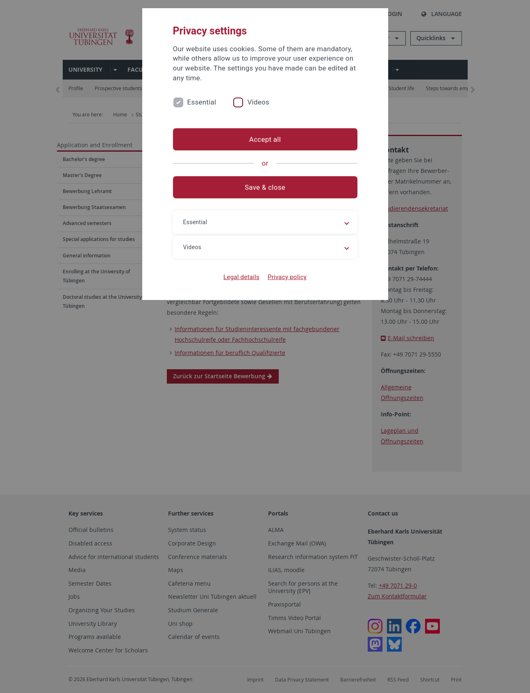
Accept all (265, 139)
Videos (258, 102)
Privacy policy (287, 277)
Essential (201, 102)
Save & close (265, 187)
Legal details (241, 277)
